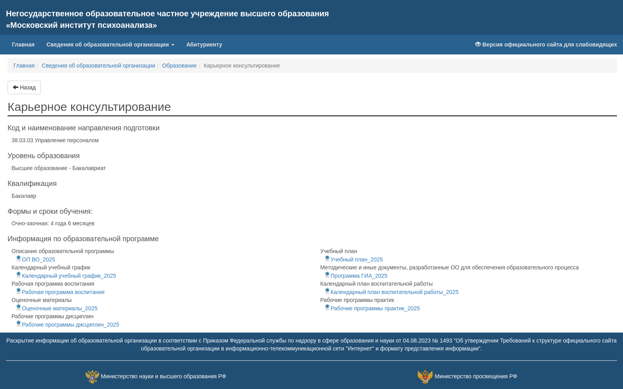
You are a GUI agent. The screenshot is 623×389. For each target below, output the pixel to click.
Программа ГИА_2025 (355, 276)
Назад (24, 87)
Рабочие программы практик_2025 (372, 308)
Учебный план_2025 (353, 259)
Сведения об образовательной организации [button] (110, 44)
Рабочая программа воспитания (59, 292)
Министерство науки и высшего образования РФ (163, 376)
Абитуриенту (204, 44)
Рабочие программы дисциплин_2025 (67, 324)
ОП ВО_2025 (35, 259)
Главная (26, 44)
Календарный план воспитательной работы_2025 (391, 292)
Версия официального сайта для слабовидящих (546, 44)
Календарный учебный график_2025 (65, 276)
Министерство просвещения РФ (476, 376)
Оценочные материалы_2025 (56, 308)
